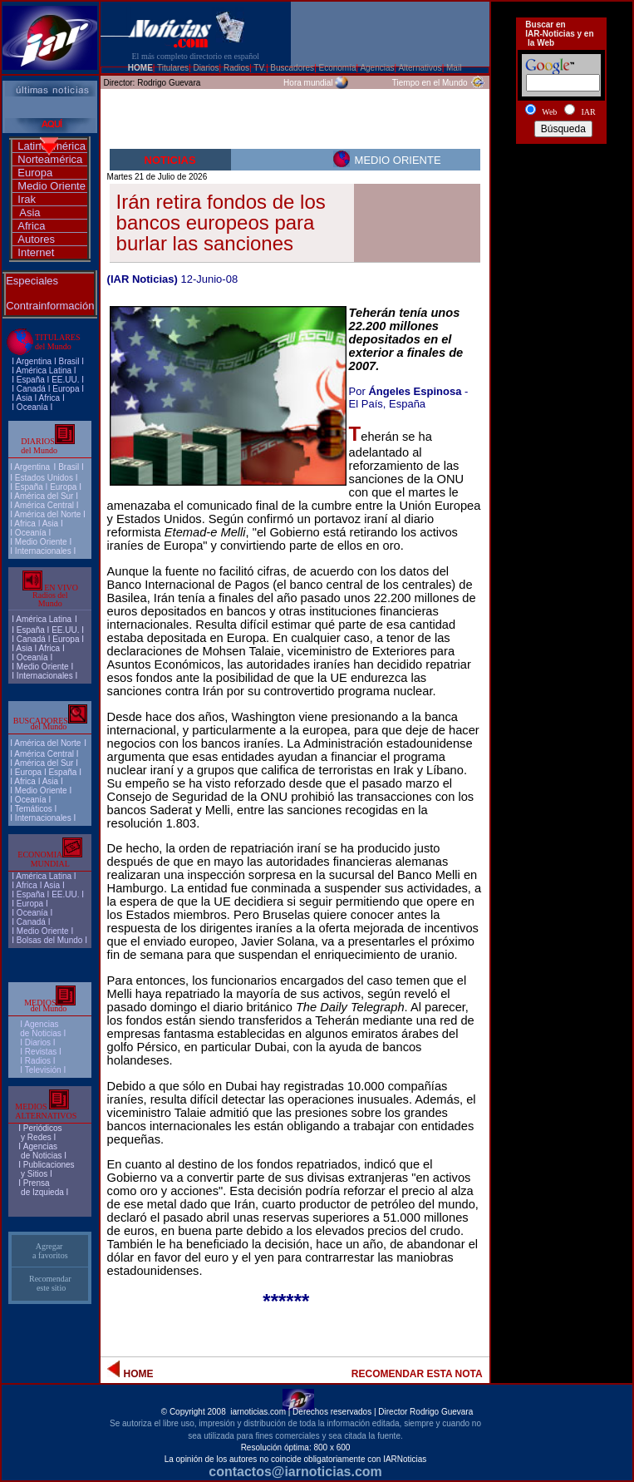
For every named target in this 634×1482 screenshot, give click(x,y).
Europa (34, 172)
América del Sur (43, 496)
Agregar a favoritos (50, 1251)
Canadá (31, 388)
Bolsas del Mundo (50, 940)
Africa (31, 226)
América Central (44, 505)
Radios (38, 1060)
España (31, 379)
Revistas (41, 1051)
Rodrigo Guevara (168, 82)
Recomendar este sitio (50, 1283)
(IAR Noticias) (142, 279)
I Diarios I (38, 1042)
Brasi (67, 361)
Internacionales (43, 551)
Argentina (34, 361)
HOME (140, 67)
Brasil (68, 467)
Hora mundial (307, 82)
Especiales (32, 280)
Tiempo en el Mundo (430, 82)
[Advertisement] (562, 210)
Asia (29, 212)
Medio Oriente (51, 186)
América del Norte (47, 514)
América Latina (43, 370)
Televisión (43, 1069)
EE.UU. (65, 379)
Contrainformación (50, 305)
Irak (26, 199)
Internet (35, 252)
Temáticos (33, 808)
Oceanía (32, 407)
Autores (36, 239)
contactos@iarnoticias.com (295, 1472)
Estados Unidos (44, 477)
